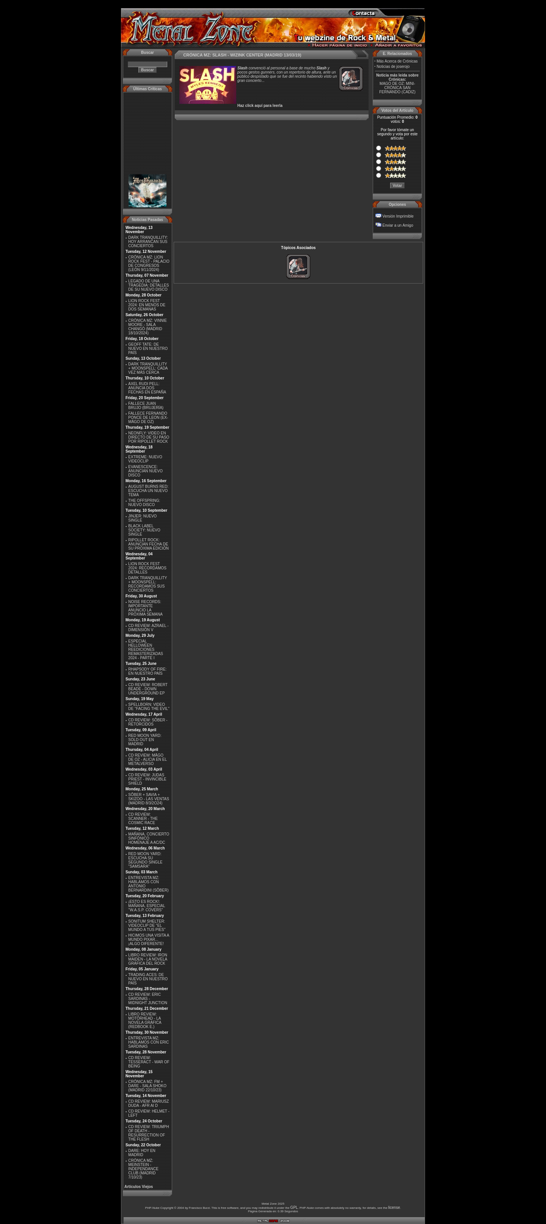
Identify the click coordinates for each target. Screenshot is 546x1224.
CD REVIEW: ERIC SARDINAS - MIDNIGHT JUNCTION (147, 998)
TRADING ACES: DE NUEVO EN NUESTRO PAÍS (148, 979)
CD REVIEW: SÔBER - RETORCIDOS (147, 722)
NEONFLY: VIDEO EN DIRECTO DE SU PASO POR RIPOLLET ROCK (148, 437)
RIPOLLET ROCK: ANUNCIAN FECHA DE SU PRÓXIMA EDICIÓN (148, 544)
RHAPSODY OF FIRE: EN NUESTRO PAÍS (147, 671)
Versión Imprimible (398, 216)
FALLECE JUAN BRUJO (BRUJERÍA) (145, 405)
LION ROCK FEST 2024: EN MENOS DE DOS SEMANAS (146, 305)
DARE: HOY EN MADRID (141, 1153)
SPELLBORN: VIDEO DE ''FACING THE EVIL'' (148, 706)
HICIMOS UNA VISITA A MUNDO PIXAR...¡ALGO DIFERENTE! (148, 939)
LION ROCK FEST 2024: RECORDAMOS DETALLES (147, 568)
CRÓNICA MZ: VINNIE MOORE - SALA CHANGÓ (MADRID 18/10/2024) (147, 326)
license (394, 1207)
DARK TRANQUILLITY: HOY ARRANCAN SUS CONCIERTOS (148, 241)
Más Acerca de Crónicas (397, 61)
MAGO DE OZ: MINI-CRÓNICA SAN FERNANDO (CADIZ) (397, 87)
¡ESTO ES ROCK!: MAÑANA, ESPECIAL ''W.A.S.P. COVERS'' (146, 906)
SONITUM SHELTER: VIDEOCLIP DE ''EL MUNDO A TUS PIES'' (146, 925)
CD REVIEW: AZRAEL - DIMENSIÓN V (148, 628)
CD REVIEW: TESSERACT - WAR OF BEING (148, 1062)
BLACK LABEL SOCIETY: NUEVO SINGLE (144, 530)
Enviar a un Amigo (398, 225)
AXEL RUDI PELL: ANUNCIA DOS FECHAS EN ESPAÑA (147, 388)
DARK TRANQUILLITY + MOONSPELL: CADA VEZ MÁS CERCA (148, 368)
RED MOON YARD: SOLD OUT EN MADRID (144, 739)
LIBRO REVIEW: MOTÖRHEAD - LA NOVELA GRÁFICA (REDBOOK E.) (144, 1020)
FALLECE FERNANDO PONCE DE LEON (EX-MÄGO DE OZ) (148, 417)
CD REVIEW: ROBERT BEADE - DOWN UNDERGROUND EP (147, 689)
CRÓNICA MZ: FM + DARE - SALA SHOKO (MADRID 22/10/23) (147, 1086)
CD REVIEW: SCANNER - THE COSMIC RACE (143, 818)
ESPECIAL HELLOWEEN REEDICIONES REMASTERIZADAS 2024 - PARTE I (145, 649)
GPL (294, 1207)
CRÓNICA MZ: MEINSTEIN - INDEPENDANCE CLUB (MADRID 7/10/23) (143, 1168)
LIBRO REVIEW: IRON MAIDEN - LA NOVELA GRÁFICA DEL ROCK (147, 959)
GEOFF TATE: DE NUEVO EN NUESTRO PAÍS (148, 348)
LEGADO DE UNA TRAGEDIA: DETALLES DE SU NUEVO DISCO (148, 285)
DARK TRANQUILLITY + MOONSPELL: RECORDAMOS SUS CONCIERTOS (147, 584)
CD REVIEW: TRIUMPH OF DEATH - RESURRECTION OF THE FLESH (148, 1133)
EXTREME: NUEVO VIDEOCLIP (145, 459)
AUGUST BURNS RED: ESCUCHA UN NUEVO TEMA (148, 490)
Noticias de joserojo (393, 66)
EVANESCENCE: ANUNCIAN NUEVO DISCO (145, 471)
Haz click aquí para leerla (259, 105)
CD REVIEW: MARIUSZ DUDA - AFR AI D (148, 1103)
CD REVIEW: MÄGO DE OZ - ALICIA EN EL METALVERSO (147, 759)
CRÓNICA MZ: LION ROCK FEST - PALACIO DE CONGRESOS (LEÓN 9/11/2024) (148, 263)
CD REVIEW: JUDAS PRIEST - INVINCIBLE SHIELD (147, 779)
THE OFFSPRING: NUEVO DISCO (144, 502)
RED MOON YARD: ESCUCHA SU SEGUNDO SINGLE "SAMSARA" (145, 860)
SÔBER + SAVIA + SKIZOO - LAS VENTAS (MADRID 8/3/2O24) (148, 799)
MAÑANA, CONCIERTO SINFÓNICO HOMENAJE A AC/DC (148, 838)
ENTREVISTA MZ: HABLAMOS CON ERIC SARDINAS (148, 1042)
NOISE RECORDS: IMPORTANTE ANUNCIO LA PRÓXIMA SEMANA (145, 608)
